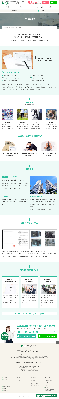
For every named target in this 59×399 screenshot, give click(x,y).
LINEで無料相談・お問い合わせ (48, 336)
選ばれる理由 (18, 8)
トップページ (5, 377)
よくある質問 (40, 8)
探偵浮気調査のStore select (49, 389)
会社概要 (46, 385)
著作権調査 (33, 380)
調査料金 (7, 8)
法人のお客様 (43, 11)
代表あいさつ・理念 (48, 384)
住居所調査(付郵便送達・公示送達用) (35, 385)
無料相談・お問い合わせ (7, 386)
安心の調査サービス (48, 380)
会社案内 (51, 8)
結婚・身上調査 (19, 380)
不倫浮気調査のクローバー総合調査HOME (10, 27)
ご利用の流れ (29, 8)
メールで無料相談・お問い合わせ (27, 336)
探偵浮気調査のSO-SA (49, 390)
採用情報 (4, 388)
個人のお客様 (16, 11)
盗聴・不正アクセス (34, 383)
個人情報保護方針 (6, 390)
